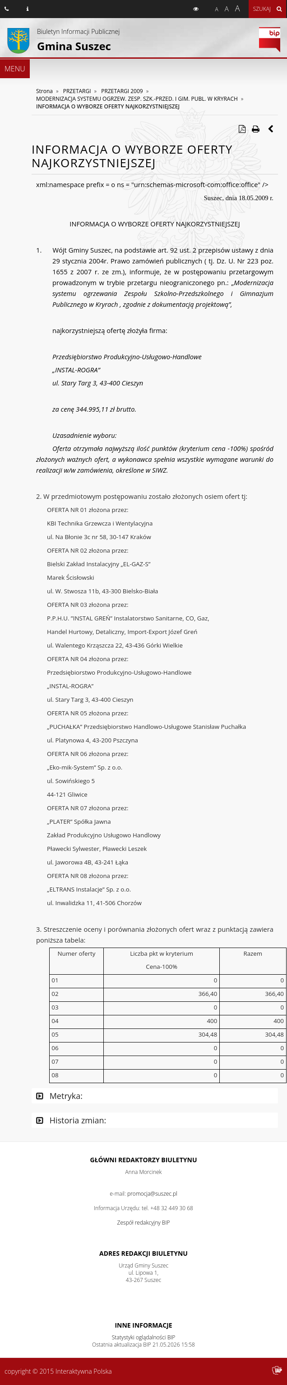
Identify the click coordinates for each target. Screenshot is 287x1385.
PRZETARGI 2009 (122, 91)
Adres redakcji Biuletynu (143, 1253)
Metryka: (59, 1095)
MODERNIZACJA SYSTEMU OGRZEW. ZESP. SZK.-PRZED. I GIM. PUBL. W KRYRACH (137, 99)
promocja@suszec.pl (152, 1193)
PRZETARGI (77, 91)
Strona (44, 91)
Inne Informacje (143, 1325)
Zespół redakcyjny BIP (143, 1222)
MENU (15, 69)
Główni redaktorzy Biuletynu (143, 1159)
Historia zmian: (71, 1120)
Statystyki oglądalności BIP (144, 1337)
